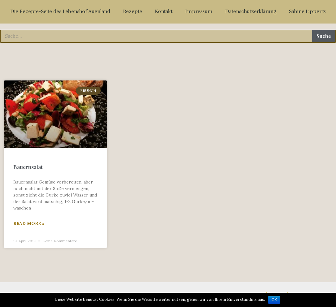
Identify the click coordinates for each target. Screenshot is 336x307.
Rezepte (132, 11)
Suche (323, 36)
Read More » (29, 223)
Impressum (198, 11)
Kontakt (163, 11)
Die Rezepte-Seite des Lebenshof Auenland (60, 11)
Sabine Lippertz (307, 11)
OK (274, 300)
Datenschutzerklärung (250, 11)
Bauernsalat (28, 166)
